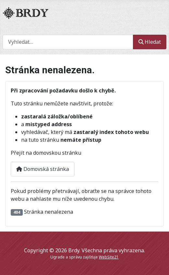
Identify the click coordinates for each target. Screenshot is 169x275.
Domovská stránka (42, 169)
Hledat (149, 41)
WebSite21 (109, 257)
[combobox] (68, 42)
